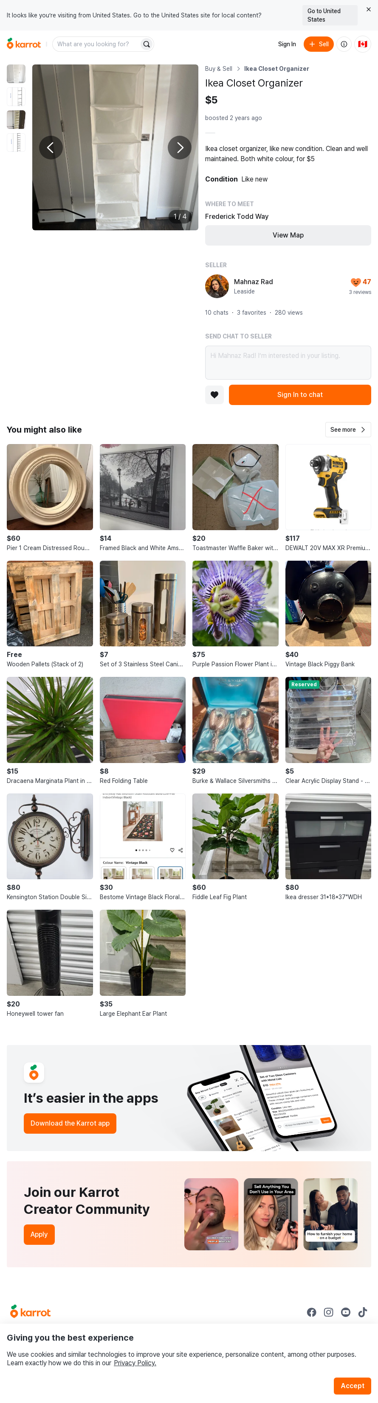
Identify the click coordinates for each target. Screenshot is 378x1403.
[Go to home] (24, 44)
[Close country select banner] (369, 9)
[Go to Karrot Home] (30, 1312)
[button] (348, 429)
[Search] (146, 44)
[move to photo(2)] (16, 96)
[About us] (344, 44)
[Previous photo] (51, 147)
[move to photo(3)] (16, 119)
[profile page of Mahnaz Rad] (217, 286)
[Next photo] (180, 147)
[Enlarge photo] (115, 147)
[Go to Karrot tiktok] (363, 1312)
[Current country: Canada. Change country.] (362, 44)
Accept (352, 1386)
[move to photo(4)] (16, 142)
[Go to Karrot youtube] (346, 1312)
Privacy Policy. (135, 1363)
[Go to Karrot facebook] (312, 1312)
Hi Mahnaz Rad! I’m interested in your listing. (288, 363)
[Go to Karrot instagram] (329, 1312)
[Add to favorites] (214, 395)
